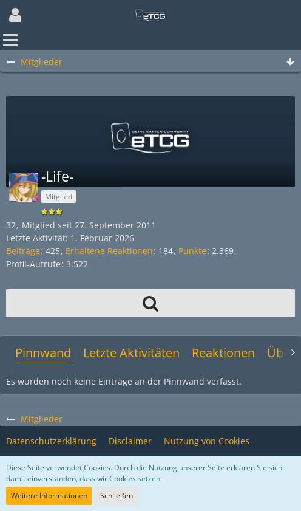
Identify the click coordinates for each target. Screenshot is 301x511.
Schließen (116, 495)
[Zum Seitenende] (290, 62)
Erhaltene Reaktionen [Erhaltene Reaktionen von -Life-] (109, 250)
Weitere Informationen (49, 495)
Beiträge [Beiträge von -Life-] (23, 250)
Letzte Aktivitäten (131, 353)
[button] (15, 15)
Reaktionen (223, 353)
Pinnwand (43, 353)
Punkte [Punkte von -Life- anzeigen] (192, 250)
